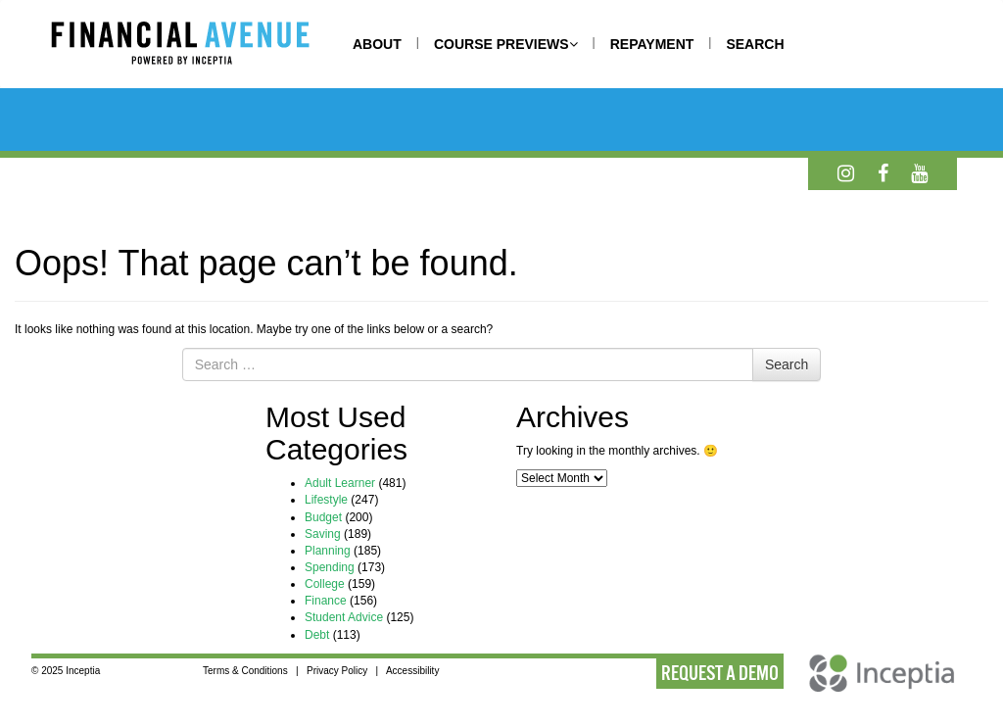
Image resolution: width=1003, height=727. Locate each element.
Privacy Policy (337, 670)
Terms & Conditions (245, 670)
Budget (323, 517)
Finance (326, 600)
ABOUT (377, 44)
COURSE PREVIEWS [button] (506, 44)
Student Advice (344, 617)
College (325, 584)
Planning (328, 550)
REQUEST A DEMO (720, 673)
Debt (317, 635)
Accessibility (412, 670)
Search (786, 364)
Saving (323, 534)
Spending (330, 567)
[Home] (199, 46)
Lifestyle (326, 500)
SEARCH (755, 44)
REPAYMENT (652, 44)
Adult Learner (340, 483)
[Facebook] (883, 173)
